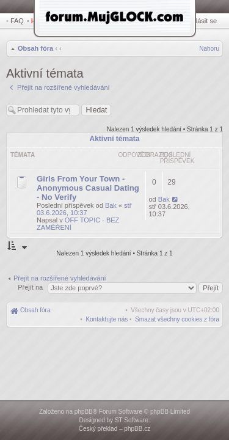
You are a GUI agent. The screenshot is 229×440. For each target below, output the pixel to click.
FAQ (17, 20)
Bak (111, 197)
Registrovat (168, 20)
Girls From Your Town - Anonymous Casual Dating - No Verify (88, 180)
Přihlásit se (202, 20)
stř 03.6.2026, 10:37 (84, 201)
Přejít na (31, 279)
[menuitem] (177, 311)
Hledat (43, 20)
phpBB (84, 411)
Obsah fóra (34, 49)
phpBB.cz (137, 428)
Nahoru (209, 49)
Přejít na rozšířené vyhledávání (59, 270)
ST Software (131, 420)
